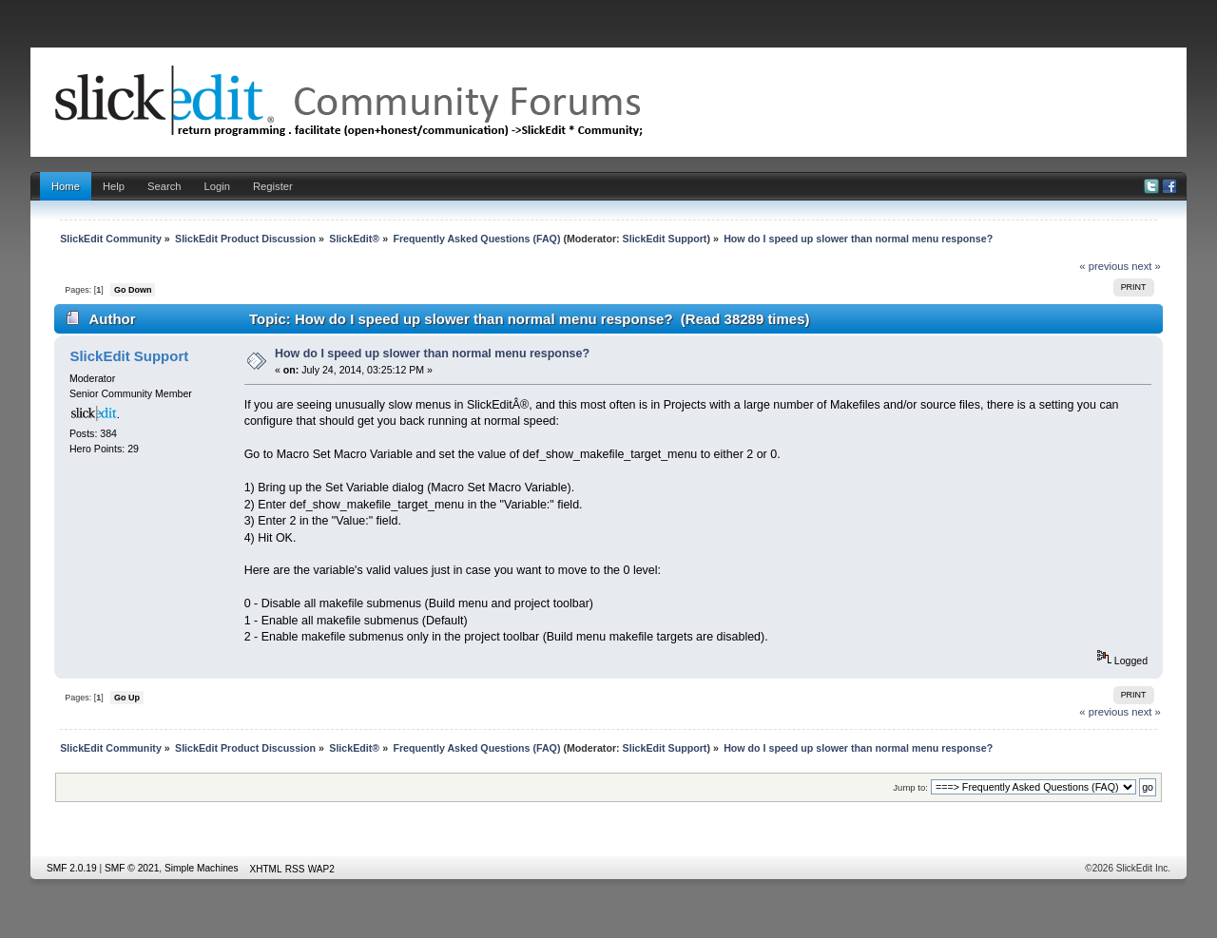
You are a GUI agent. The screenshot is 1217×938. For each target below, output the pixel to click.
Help (114, 186)
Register (273, 186)
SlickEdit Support (665, 238)
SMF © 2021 (132, 868)
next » (1146, 266)
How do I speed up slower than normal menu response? (432, 353)
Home (65, 186)
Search (164, 186)
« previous (1104, 266)
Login (217, 186)
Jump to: (910, 787)
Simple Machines (201, 868)
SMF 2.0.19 (72, 868)
